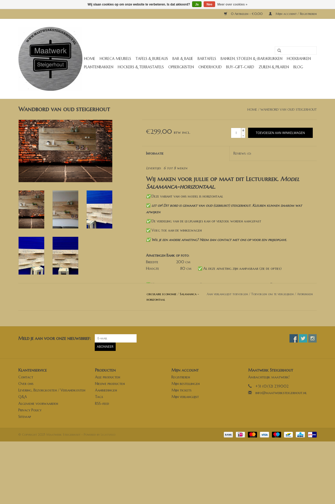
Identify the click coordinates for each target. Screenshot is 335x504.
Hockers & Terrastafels (141, 67)
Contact (25, 377)
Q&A (22, 396)
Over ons (26, 383)
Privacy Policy (30, 410)
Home (89, 58)
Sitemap (24, 416)
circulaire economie (161, 294)
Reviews (242, 153)
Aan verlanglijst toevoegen (227, 294)
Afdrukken (305, 294)
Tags (99, 396)
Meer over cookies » (232, 4)
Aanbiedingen (106, 390)
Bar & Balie (182, 58)
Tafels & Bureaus (152, 58)
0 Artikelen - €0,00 (244, 14)
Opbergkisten (181, 67)
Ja (196, 4)
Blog (298, 67)
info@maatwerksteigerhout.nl (281, 392)
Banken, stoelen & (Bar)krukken (251, 58)
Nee (209, 4)
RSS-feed (102, 403)
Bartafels (207, 58)
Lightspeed (108, 434)
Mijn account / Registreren (293, 14)
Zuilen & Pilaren (274, 67)
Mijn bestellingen (185, 383)
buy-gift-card (240, 67)
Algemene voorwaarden (38, 403)
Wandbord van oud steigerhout (288, 109)
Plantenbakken (98, 67)
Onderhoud (210, 67)
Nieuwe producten (110, 383)
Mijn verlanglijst (185, 396)
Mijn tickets (181, 390)
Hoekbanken (299, 58)
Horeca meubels (115, 58)
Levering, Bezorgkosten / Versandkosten (51, 390)
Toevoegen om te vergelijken (273, 294)
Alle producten (107, 377)
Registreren (180, 377)
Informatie (155, 153)
